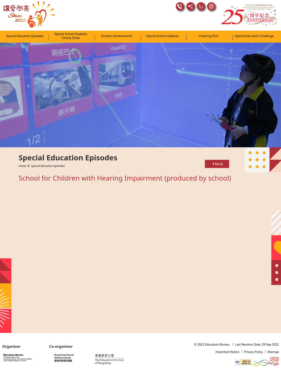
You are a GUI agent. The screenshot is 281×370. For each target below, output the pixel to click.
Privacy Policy (253, 352)
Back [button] (217, 162)
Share (190, 6)
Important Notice (227, 352)
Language (211, 6)
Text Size (201, 6)
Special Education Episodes (48, 164)
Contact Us (180, 6)
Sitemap (273, 352)
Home (22, 164)
